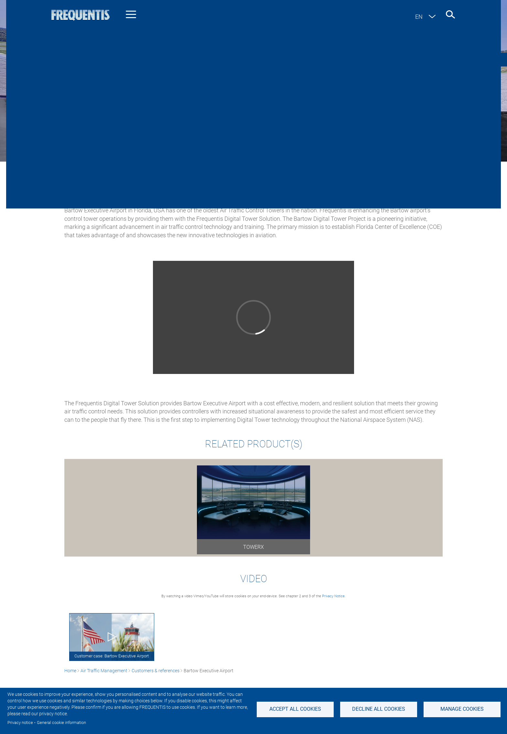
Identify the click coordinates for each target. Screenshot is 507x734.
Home (70, 168)
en (419, 16)
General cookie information (61, 722)
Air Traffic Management (104, 168)
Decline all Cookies (378, 709)
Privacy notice (20, 722)
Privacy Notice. (334, 596)
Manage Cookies (462, 709)
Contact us (458, 59)
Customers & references (155, 168)
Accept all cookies (295, 709)
